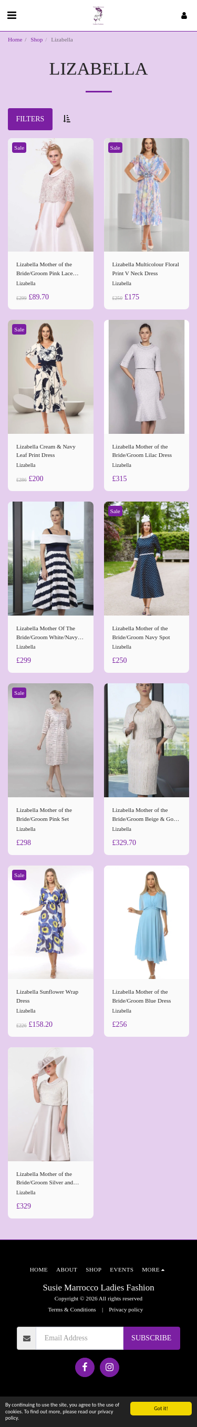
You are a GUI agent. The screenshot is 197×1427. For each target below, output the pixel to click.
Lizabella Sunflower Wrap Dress (47, 996)
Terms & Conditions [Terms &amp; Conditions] (72, 1309)
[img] (51, 195)
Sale (19, 147)
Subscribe (151, 1338)
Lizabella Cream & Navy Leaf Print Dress (46, 451)
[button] (11, 15)
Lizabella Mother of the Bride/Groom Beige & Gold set (145, 815)
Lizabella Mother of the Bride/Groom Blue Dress (141, 996)
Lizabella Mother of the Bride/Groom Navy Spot (141, 632)
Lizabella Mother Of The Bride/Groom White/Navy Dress (47, 633)
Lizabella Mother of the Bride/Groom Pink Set (44, 814)
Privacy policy (126, 1309)
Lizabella (25, 283)
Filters (30, 119)
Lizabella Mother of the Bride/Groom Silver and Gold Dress (44, 1179)
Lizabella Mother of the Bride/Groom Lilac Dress (142, 451)
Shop (36, 39)
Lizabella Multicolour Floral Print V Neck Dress (145, 268)
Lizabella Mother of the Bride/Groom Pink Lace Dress (44, 269)
